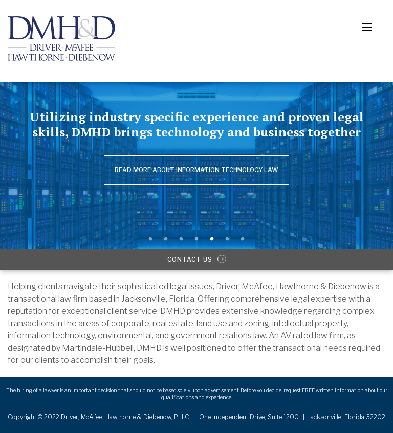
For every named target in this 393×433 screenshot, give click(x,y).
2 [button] (166, 239)
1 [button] (150, 239)
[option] (196, 160)
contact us (196, 259)
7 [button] (242, 239)
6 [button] (227, 239)
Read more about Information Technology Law (196, 170)
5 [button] (212, 239)
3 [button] (181, 239)
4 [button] (196, 239)
